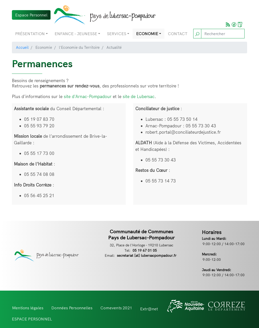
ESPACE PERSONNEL (32, 318)
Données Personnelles (71, 307)
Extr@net (149, 308)
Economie (147, 33)
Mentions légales (27, 307)
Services (116, 33)
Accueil (22, 47)
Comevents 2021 (116, 307)
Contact (177, 33)
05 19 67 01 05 (145, 250)
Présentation (30, 33)
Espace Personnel (31, 14)
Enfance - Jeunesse (76, 33)
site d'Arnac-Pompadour (88, 96)
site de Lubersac (139, 96)
